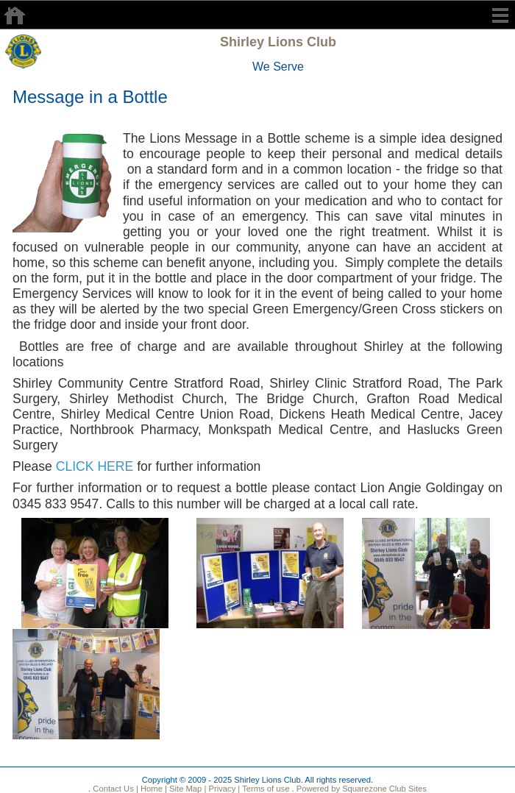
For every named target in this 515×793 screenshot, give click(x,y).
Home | (152, 788)
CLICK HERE (95, 466)
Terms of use (264, 788)
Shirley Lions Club (278, 42)
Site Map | (186, 788)
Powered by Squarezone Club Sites (361, 788)
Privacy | (223, 788)
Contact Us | (114, 788)
